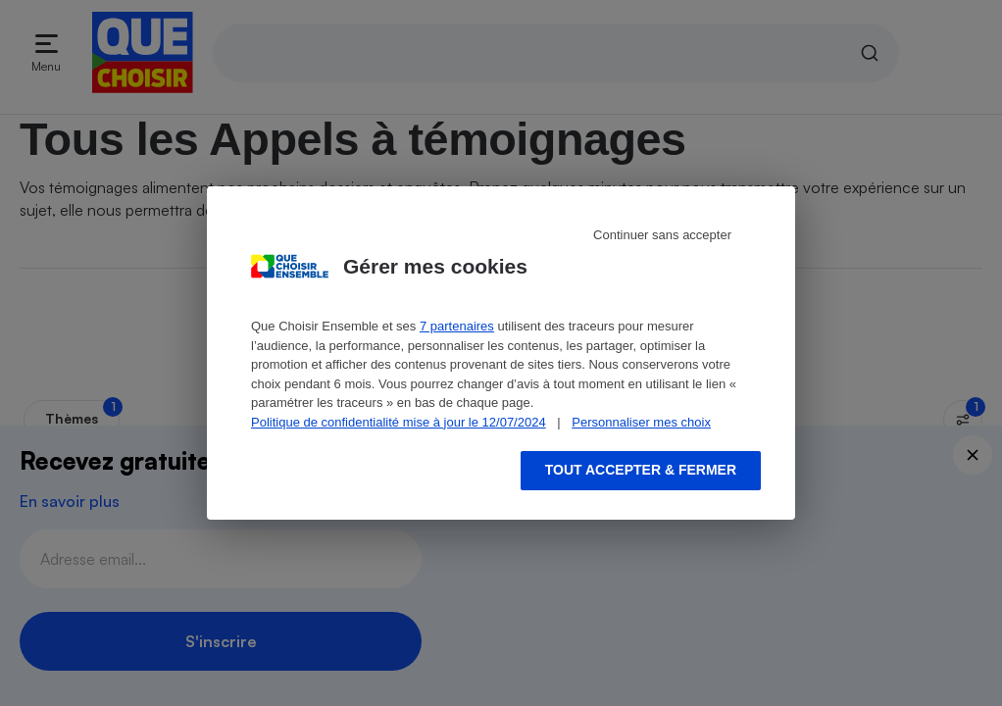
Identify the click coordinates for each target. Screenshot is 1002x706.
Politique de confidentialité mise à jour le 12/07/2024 (398, 422)
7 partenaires (457, 326)
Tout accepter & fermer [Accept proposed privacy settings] (640, 470)
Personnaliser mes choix (641, 422)
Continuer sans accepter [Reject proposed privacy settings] (662, 234)
